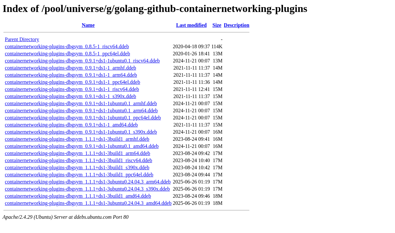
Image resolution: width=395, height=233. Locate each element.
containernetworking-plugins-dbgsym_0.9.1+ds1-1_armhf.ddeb (70, 68)
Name (88, 25)
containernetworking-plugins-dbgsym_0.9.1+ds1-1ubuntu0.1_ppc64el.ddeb (83, 117)
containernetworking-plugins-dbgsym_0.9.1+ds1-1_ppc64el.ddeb (72, 82)
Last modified (191, 25)
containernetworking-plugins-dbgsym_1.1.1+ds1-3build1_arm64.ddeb (77, 153)
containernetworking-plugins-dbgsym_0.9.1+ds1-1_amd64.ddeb (71, 125)
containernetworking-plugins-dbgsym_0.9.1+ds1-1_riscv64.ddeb (72, 89)
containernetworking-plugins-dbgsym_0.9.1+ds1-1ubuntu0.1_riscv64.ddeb (82, 60)
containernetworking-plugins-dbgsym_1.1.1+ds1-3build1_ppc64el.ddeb (79, 174)
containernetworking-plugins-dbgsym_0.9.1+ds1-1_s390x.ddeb (70, 96)
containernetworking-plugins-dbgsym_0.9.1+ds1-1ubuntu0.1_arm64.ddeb (81, 110)
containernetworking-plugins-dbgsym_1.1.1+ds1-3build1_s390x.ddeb (77, 167)
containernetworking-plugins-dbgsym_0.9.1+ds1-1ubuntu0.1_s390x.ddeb (81, 132)
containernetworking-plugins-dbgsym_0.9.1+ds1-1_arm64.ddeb (71, 75)
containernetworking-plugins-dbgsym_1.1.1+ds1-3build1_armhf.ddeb (77, 139)
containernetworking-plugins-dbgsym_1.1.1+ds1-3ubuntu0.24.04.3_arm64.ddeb (88, 181)
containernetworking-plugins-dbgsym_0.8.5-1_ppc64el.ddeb (67, 53)
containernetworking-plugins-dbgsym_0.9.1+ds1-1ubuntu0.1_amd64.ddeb (82, 146)
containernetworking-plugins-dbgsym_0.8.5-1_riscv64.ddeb (67, 46)
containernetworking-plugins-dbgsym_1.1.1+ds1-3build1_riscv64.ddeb (78, 160)
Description (236, 25)
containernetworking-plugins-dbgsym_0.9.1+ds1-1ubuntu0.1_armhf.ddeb (81, 103)
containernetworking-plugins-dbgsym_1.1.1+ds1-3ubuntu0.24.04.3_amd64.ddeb (88, 203)
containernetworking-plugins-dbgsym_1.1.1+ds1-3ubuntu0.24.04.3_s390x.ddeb (87, 189)
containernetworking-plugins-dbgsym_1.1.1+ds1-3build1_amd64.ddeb (78, 196)
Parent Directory (22, 39)
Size (216, 25)
